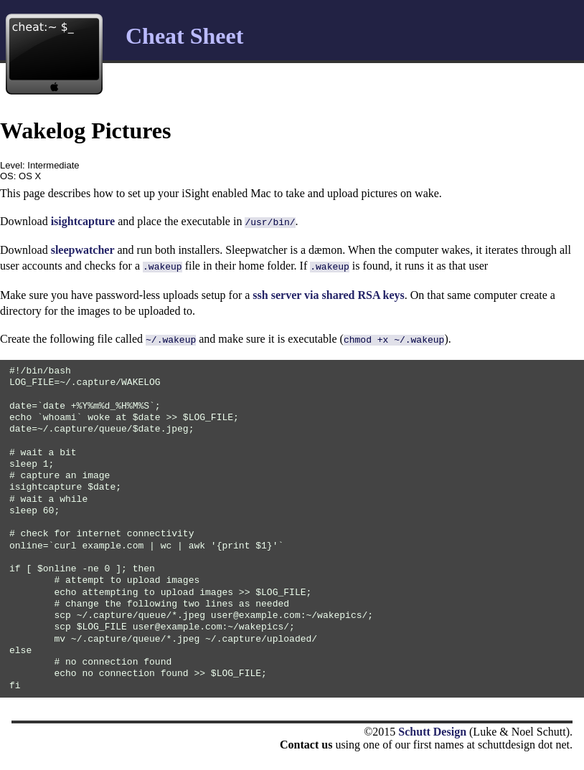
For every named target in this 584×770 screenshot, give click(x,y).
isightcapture (83, 221)
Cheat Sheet (184, 36)
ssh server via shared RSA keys (328, 292)
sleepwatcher (83, 248)
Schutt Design (432, 727)
